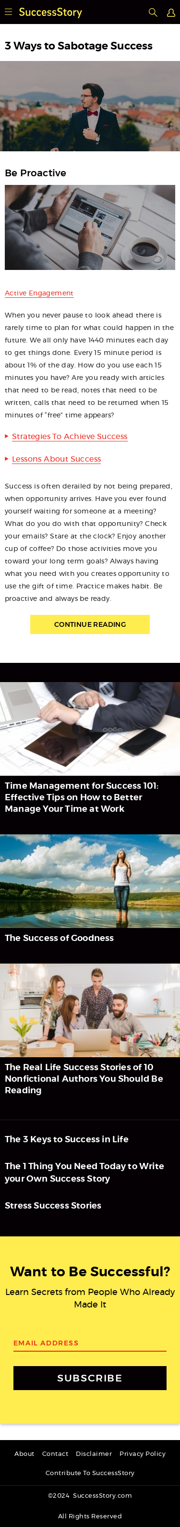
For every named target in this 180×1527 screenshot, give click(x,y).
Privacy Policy (143, 1454)
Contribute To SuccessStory (90, 1473)
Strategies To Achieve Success (70, 436)
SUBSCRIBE (89, 1378)
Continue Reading (90, 624)
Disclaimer (94, 1454)
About (24, 1454)
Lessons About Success (56, 459)
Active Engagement (39, 293)
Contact (55, 1454)
